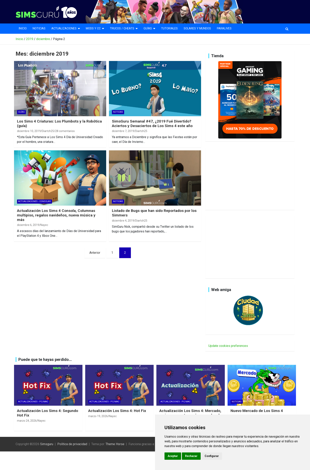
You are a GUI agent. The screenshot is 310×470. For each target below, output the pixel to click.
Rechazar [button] (191, 456)
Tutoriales (169, 28)
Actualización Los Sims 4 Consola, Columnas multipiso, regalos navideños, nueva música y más (56, 215)
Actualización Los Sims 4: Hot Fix (117, 410)
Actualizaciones (64, 28)
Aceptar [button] (173, 456)
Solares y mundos (197, 28)
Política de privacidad (72, 444)
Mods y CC (93, 28)
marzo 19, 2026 (98, 416)
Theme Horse (115, 444)
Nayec (44, 225)
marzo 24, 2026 (27, 420)
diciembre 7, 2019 (123, 131)
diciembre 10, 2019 (29, 131)
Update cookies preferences (228, 346)
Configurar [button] (212, 456)
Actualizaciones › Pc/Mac (33, 401)
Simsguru (46, 444)
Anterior (94, 253)
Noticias (39, 28)
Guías (148, 28)
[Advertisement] (249, 178)
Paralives (224, 28)
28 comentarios (65, 131)
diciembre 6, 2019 (28, 225)
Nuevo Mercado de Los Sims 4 (257, 410)
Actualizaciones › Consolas (34, 201)
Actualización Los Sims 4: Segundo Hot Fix (47, 413)
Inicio (23, 28)
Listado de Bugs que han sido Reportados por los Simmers (154, 212)
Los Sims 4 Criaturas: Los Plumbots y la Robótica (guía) (59, 123)
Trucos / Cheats (122, 28)
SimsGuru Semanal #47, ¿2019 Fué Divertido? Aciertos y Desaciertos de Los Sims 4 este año (152, 123)
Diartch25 (48, 131)
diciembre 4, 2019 (123, 220)
